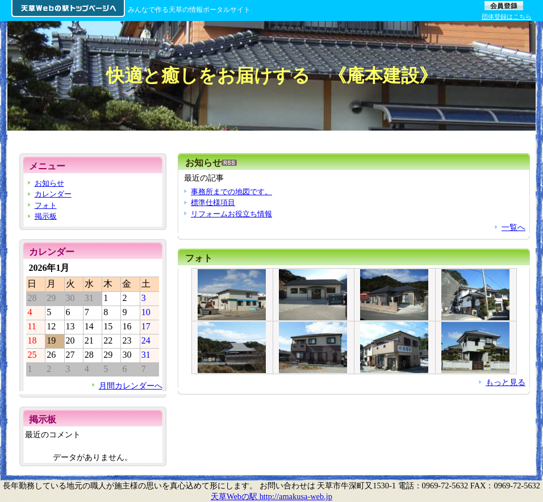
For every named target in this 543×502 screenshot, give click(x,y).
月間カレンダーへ (130, 385)
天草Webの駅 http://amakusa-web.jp (271, 496)
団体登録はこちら (507, 16)
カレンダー (53, 194)
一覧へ (513, 227)
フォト (198, 258)
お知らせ (49, 183)
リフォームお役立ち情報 (231, 214)
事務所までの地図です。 (231, 191)
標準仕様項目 (213, 202)
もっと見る (505, 382)
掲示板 (46, 216)
